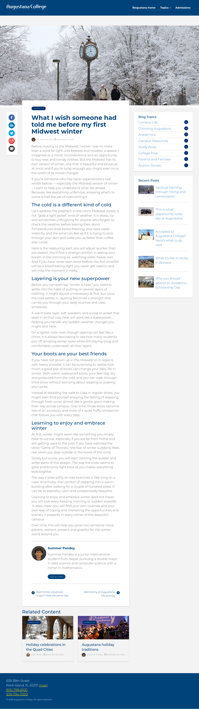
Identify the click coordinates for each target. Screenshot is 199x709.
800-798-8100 (17, 690)
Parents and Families (154, 159)
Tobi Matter (37, 654)
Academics (146, 135)
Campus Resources (153, 141)
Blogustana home (144, 7)
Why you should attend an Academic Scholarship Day (171, 283)
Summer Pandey (95, 654)
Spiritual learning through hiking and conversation (170, 192)
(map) (43, 685)
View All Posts (56, 577)
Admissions (182, 7)
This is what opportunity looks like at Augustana (169, 214)
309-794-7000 (17, 694)
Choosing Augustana (154, 128)
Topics (165, 7)
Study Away (147, 147)
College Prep (148, 153)
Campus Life (38, 108)
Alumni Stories (149, 165)
